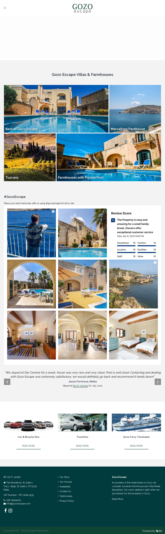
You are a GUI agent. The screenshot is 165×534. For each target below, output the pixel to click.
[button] (31, 233)
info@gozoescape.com (18, 503)
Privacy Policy (67, 501)
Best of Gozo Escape (22, 129)
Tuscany (12, 177)
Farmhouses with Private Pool (81, 177)
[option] (82, 379)
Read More (28, 446)
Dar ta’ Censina (80, 385)
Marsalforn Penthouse (128, 129)
